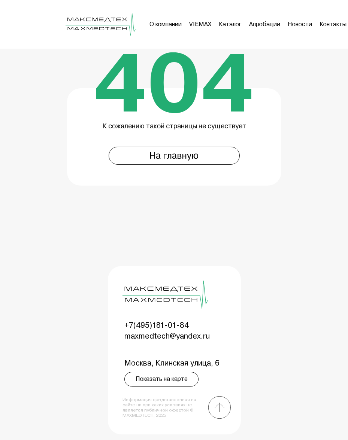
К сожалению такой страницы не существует (174, 126)
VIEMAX (200, 24)
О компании (165, 24)
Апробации (264, 24)
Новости (300, 24)
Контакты (333, 24)
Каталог (230, 24)
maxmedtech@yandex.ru (167, 336)
